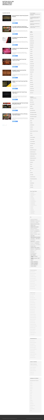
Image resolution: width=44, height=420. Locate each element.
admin (16, 61)
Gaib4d (31, 120)
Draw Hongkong (32, 118)
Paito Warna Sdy (33, 203)
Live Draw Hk (32, 198)
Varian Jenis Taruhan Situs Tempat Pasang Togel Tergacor (19, 92)
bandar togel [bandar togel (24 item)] (33, 225)
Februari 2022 (31, 84)
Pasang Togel (31, 147)
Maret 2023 (31, 57)
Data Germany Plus (33, 194)
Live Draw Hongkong (32, 137)
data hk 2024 (32, 212)
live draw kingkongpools (34, 205)
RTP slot (31, 166)
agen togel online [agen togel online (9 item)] (33, 222)
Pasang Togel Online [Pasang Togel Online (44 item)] (35, 247)
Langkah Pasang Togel (33, 332)
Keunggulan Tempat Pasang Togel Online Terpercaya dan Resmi (19, 71)
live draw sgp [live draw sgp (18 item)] (37, 243)
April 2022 (31, 80)
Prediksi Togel (32, 372)
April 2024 (31, 32)
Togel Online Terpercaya (33, 276)
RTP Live (31, 164)
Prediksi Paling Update (33, 367)
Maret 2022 (31, 82)
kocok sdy (32, 210)
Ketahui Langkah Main (32, 329)
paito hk (32, 207)
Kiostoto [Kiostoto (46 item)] (33, 241)
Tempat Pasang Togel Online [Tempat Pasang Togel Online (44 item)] (35, 258)
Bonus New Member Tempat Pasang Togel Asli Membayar (20, 16)
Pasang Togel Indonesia (33, 324)
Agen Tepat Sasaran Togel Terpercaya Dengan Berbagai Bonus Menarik (20, 103)
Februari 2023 (31, 59)
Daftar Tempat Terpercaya (33, 299)
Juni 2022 (31, 76)
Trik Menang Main (32, 334)
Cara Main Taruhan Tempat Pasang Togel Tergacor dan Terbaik (19, 60)
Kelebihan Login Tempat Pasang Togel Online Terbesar (20, 82)
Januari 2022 (31, 86)
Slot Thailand (31, 174)
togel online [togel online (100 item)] (34, 263)
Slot (30, 170)
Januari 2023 (31, 61)
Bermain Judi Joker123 (33, 319)
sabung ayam (31, 168)
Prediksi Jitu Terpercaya (33, 370)
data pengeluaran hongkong (33, 114)
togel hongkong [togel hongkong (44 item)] (34, 261)
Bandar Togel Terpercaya (33, 273)
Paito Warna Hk (33, 202)
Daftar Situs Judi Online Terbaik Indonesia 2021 (8, 3)
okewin (31, 410)
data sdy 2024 (32, 213)
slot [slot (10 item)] (35, 250)
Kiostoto (31, 133)
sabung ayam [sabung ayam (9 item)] (32, 250)
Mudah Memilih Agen (32, 327)
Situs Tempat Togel (32, 294)
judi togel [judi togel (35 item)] (38, 238)
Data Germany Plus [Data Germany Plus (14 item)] (36, 231)
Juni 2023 (31, 51)
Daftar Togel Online (32, 309)
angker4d (31, 383)
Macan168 (31, 145)
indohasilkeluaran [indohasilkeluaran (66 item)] (35, 237)
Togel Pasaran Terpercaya (33, 349)
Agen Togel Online (32, 104)
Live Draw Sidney (32, 139)
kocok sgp (32, 209)
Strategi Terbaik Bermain (33, 317)
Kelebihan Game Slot (32, 304)
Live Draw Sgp (33, 200)
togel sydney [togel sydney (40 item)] (33, 266)
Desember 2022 (32, 63)
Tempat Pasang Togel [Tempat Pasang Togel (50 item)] (34, 256)
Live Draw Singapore (32, 141)
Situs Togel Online (32, 344)
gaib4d (31, 390)
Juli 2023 (31, 49)
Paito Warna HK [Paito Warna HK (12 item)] (38, 244)
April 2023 (31, 55)
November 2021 (32, 90)
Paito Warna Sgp (33, 204)
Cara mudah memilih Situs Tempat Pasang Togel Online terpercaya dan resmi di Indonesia (20, 27)
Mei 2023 (31, 53)
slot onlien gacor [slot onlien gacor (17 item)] (33, 253)
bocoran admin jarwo (32, 110)
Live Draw (31, 135)
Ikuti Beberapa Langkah (33, 307)
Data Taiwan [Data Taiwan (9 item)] (35, 234)
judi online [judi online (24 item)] (33, 238)
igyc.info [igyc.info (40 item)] (32, 235)
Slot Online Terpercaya (33, 278)
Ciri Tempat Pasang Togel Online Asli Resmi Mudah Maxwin (19, 38)
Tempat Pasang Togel (32, 176)
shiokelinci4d (31, 403)
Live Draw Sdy (32, 199)
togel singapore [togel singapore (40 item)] (34, 264)
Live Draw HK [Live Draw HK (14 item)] (37, 241)
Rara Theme (34, 418)
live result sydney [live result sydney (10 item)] (33, 244)
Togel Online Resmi (32, 283)
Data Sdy (32, 196)
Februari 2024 (31, 36)
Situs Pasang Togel (32, 297)
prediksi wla (31, 162)
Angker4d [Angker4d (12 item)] (37, 222)
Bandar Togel (31, 108)
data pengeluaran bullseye (33, 112)
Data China (32, 193)
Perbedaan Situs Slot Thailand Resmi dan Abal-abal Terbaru (20, 49)
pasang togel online (32, 405)
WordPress (40, 418)
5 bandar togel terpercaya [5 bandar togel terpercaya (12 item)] (34, 219)
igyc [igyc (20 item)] (38, 234)
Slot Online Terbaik (32, 286)
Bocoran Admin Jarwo (32, 288)
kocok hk (32, 208)
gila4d (31, 393)
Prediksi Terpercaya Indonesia (34, 365)
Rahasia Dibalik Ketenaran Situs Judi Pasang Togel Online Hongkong (19, 114)
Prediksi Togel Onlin (32, 160)
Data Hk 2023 (32, 195)
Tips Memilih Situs (32, 312)
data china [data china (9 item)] (32, 231)
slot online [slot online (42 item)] (33, 254)
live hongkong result (32, 143)
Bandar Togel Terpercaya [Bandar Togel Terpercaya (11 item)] (34, 228)
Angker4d (31, 106)
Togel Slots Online (32, 281)
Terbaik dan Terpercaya (33, 314)
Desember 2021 (32, 88)
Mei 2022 (31, 78)
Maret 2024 (31, 34)
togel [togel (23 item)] (32, 260)
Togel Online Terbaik (32, 322)
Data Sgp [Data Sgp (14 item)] (32, 234)
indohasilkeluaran (32, 408)
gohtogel (31, 400)
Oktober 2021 (31, 92)
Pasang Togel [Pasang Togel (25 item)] (33, 246)
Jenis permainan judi (32, 302)
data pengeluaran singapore (33, 116)
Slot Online (31, 172)
